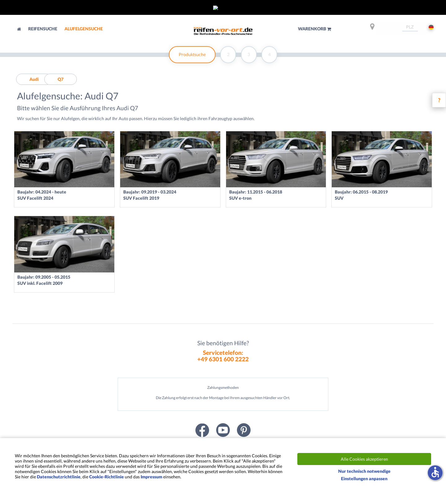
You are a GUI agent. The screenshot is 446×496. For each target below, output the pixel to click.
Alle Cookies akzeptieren (364, 459)
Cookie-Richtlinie (106, 476)
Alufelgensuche (83, 28)
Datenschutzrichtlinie (59, 476)
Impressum (151, 476)
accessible (435, 472)
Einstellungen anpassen (364, 478)
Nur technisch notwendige (364, 471)
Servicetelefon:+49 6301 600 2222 (223, 356)
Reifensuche (43, 28)
